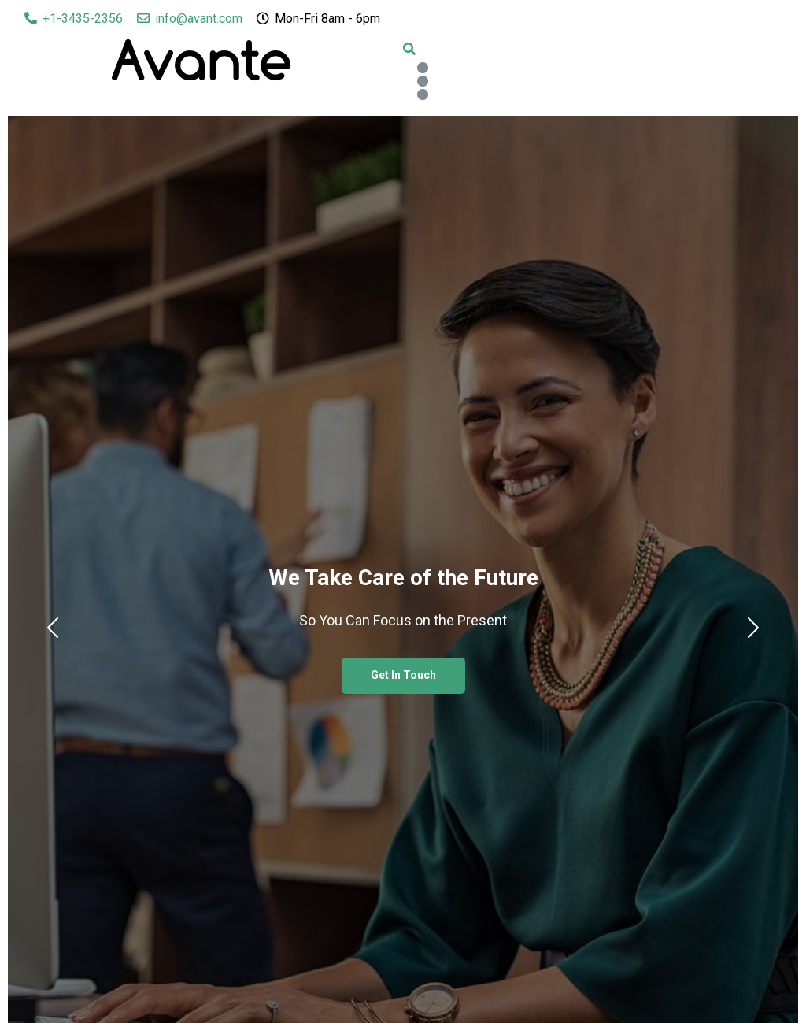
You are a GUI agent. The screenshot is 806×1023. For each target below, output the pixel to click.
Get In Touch (403, 675)
